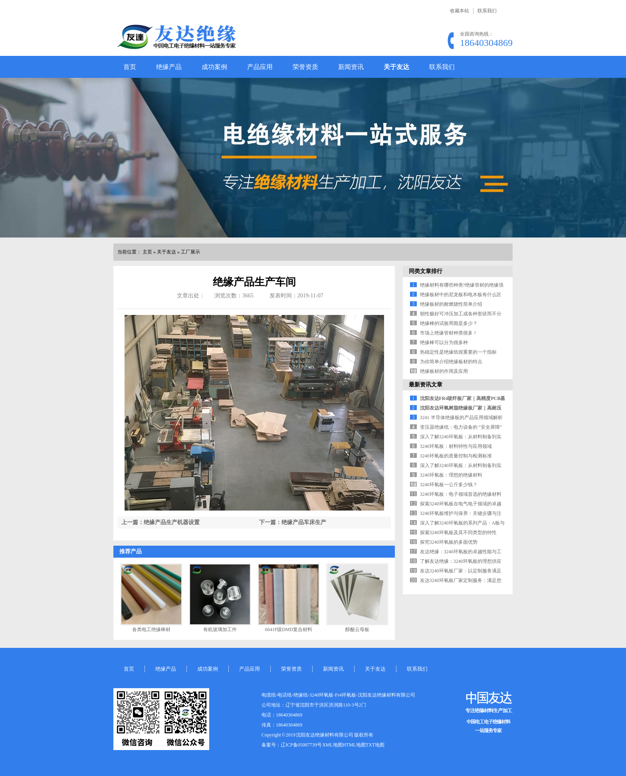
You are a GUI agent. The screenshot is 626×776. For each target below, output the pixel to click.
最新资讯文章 (425, 385)
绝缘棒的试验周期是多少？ (448, 323)
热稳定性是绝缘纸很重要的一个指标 (458, 352)
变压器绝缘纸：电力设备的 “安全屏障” (461, 427)
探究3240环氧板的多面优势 (448, 542)
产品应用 (260, 66)
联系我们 (487, 11)
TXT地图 (375, 745)
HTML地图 (354, 745)
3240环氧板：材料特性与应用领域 (456, 446)
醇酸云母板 (357, 629)
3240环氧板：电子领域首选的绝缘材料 (460, 494)
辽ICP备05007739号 (301, 745)
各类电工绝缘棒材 (151, 629)
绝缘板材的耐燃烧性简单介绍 (451, 304)
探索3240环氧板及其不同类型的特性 (458, 532)
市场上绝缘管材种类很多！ (448, 333)
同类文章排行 (425, 271)
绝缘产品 (169, 66)
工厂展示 (190, 252)
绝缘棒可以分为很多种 (444, 342)
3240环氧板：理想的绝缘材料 (451, 475)
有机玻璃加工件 (220, 629)
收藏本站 (459, 11)
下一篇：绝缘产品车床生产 (292, 522)
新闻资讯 (351, 66)
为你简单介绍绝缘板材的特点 (451, 361)
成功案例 (214, 66)
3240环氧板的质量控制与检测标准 (456, 456)
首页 (129, 66)
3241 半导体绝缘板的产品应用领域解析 (461, 417)
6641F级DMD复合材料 (289, 629)
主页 (147, 252)
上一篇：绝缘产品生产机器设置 (160, 522)
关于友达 (396, 66)
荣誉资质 (305, 66)
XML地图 (332, 745)
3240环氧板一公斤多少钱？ (448, 484)
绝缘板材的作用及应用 (444, 371)
